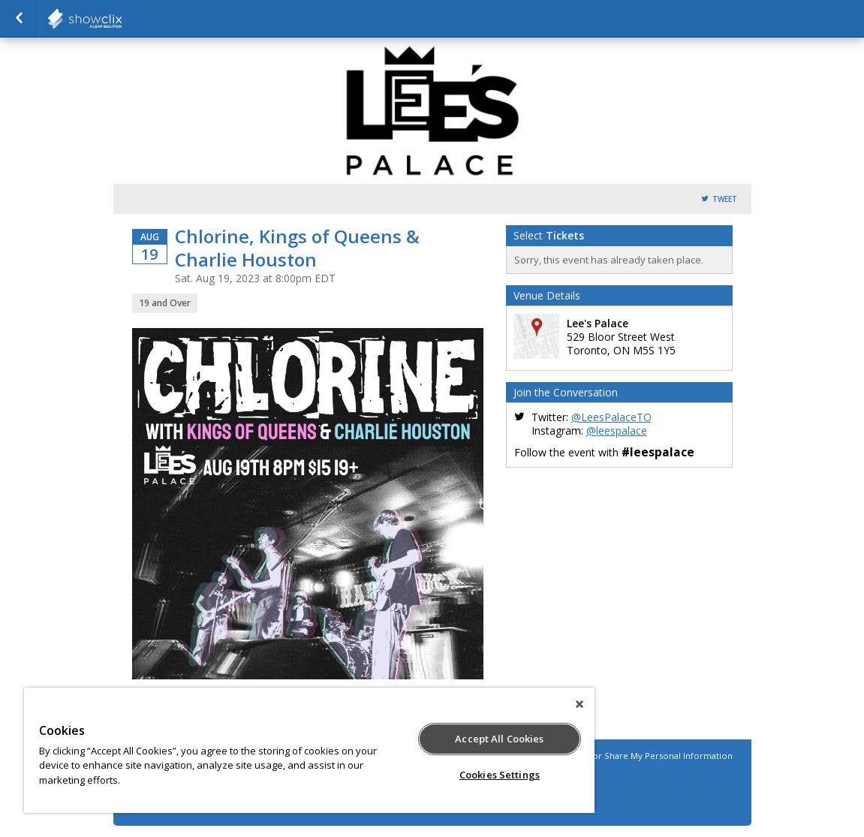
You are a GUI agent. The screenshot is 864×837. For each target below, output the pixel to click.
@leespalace (616, 430)
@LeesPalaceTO (611, 417)
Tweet (724, 199)
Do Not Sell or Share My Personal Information (638, 755)
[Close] (579, 704)
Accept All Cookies (499, 738)
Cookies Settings (499, 774)
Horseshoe (122, 19)
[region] (309, 750)
